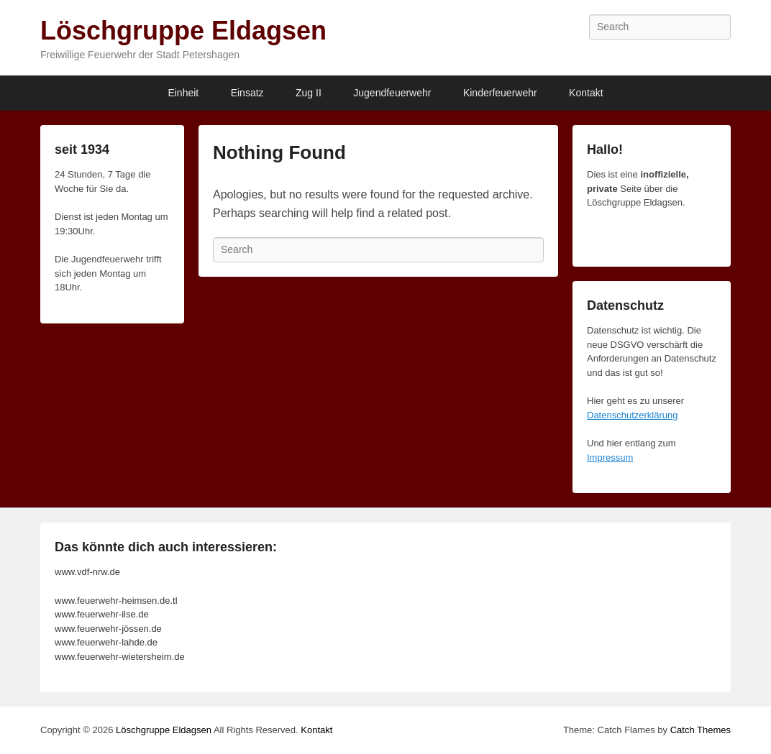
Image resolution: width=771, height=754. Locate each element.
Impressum (610, 457)
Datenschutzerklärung (632, 415)
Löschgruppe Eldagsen (183, 30)
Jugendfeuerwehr (392, 92)
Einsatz (247, 92)
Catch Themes (700, 730)
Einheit (183, 92)
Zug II (308, 92)
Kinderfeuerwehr (500, 92)
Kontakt (586, 92)
